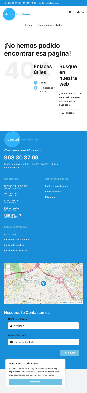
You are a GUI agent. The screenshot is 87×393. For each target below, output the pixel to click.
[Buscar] (82, 12)
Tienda (42, 82)
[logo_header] (16, 8)
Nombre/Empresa (18, 319)
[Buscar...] (71, 112)
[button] (43, 283)
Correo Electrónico (18, 335)
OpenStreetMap (76, 302)
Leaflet (63, 302)
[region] (35, 373)
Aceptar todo (35, 382)
